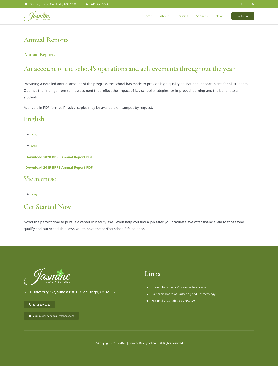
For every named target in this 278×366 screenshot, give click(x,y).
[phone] (253, 4)
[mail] (247, 4)
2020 (34, 134)
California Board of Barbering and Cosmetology (183, 294)
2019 (34, 146)
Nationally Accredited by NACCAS (174, 301)
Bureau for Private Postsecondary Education (181, 287)
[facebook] (241, 4)
